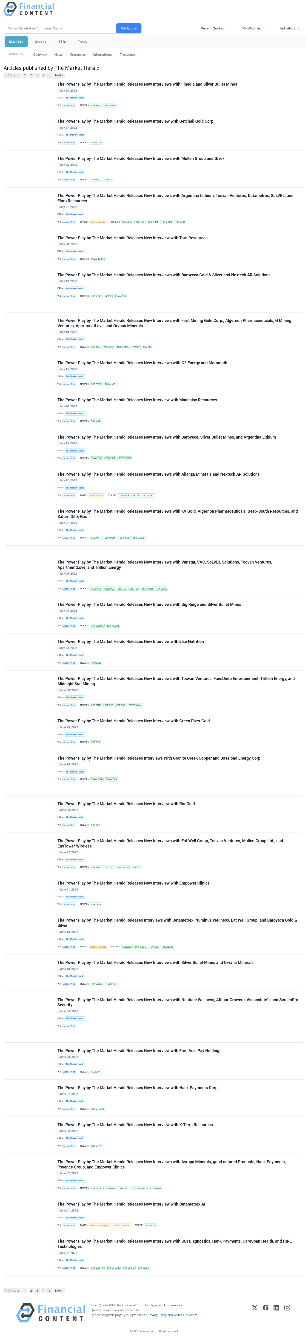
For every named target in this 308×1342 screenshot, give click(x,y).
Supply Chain (96, 495)
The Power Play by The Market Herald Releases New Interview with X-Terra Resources (135, 1124)
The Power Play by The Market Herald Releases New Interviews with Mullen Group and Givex (141, 158)
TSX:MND (96, 421)
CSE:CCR (95, 742)
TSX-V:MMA (135, 705)
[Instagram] (287, 1313)
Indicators (287, 28)
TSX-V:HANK (97, 1109)
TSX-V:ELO (166, 222)
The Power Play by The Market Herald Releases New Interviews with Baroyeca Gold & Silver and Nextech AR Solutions (164, 275)
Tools (82, 41)
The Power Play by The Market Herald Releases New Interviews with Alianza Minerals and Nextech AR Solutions (158, 474)
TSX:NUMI (168, 947)
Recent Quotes (212, 28)
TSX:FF (136, 347)
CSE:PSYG (110, 1188)
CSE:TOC (139, 222)
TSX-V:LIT (180, 222)
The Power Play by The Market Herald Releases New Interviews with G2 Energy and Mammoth (142, 363)
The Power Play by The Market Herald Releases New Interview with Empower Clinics (133, 883)
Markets (16, 41)
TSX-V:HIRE (128, 1268)
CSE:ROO (95, 825)
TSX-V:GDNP (139, 1188)
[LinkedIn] (276, 1313)
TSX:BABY (96, 663)
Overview (40, 54)
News (58, 54)
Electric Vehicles (98, 222)
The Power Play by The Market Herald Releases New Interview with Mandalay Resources (137, 400)
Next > (59, 75)
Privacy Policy (157, 1315)
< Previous (13, 75)
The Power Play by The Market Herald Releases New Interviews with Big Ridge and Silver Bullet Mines (149, 604)
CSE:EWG (95, 867)
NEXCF (108, 296)
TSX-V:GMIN (123, 347)
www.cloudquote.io (168, 1305)
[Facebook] (265, 1313)
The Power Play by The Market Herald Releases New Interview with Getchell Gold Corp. (135, 121)
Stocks (40, 41)
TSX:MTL (108, 179)
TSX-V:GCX (111, 779)
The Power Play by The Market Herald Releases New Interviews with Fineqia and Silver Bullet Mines (147, 84)
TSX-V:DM (153, 222)
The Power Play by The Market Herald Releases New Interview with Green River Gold (133, 721)
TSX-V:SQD (143, 1268)
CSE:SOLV (127, 222)
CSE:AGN (95, 347)
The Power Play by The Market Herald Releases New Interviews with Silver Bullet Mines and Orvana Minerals (155, 962)
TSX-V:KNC (123, 538)
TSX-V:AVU (123, 1188)
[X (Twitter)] (255, 1313)
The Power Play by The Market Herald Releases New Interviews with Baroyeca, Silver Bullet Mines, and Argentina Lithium (166, 437)
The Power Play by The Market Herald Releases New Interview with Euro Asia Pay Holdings (139, 1050)
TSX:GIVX (96, 179)
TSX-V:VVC (161, 588)
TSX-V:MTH (110, 384)
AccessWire (69, 105)
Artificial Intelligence (100, 1225)
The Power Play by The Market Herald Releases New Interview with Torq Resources (132, 238)
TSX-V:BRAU (97, 626)
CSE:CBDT (96, 904)
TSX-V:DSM (109, 538)
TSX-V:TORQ (97, 259)
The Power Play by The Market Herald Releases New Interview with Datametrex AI (131, 1204)
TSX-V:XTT (96, 1146)
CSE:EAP (95, 1071)
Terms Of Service (186, 1315)
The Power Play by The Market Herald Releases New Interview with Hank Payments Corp (137, 1087)
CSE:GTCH (96, 142)
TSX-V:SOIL (138, 538)
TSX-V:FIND (97, 779)
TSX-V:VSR (147, 588)
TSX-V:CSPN (97, 1268)
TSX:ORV (147, 347)
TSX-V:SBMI (109, 105)
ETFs (62, 41)
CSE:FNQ (95, 105)
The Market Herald (75, 97)
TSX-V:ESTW (122, 867)
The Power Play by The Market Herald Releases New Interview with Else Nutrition (130, 641)
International (102, 54)
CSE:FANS (96, 705)
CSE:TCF (122, 588)
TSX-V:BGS (120, 296)
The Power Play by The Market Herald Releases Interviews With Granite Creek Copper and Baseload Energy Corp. (159, 758)
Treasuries (127, 54)
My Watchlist (252, 28)
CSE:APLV (109, 347)
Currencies (78, 54)
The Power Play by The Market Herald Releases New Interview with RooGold (126, 803)
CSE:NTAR (96, 296)
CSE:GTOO (96, 384)
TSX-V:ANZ (148, 495)
